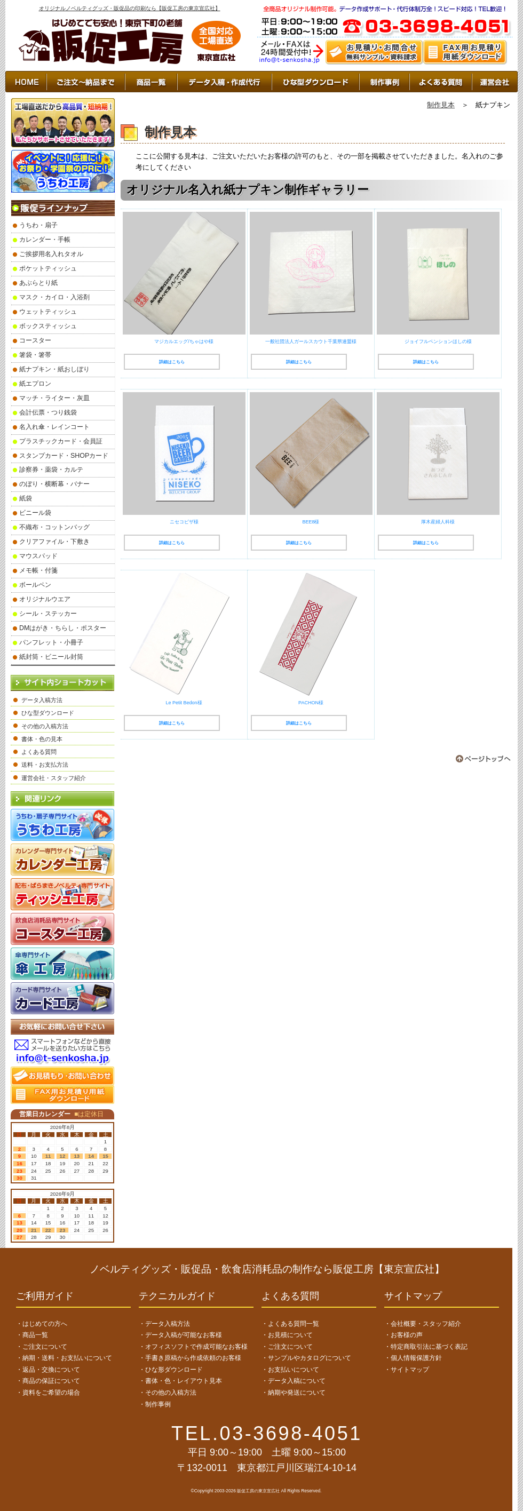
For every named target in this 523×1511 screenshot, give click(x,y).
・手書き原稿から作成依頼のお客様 (190, 1358)
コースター (35, 340)
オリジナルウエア (44, 599)
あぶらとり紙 (38, 283)
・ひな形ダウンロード (171, 1369)
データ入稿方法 (41, 700)
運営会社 (495, 81)
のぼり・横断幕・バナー (54, 484)
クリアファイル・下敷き (54, 541)
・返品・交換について (48, 1369)
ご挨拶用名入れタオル (51, 254)
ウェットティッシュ (48, 311)
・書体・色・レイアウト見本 (180, 1381)
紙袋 (25, 498)
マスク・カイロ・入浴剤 (54, 297)
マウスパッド (38, 556)
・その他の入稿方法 (167, 1392)
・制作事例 (155, 1404)
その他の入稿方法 (44, 726)
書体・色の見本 (41, 739)
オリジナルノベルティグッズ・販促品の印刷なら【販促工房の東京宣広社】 (129, 8)
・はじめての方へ (41, 1323)
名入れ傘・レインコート (54, 427)
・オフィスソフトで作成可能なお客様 (193, 1346)
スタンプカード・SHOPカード (63, 455)
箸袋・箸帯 (35, 355)
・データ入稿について (294, 1381)
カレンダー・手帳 (44, 239)
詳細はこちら (172, 362)
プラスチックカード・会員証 (60, 441)
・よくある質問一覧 (290, 1323)
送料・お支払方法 (44, 764)
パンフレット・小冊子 (51, 642)
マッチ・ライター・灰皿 (54, 398)
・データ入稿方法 (164, 1323)
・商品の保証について (48, 1381)
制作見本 (441, 105)
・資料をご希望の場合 (48, 1392)
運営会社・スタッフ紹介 (53, 778)
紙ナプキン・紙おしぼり (54, 369)
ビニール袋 (35, 512)
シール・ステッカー (48, 613)
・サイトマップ (406, 1369)
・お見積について (287, 1335)
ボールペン (35, 585)
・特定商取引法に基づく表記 (425, 1346)
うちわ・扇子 (38, 225)
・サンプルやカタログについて (306, 1358)
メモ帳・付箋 (38, 570)
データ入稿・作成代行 (224, 81)
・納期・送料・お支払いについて (64, 1358)
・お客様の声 (403, 1335)
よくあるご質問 (440, 81)
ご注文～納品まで (85, 81)
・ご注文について (41, 1346)
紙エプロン (35, 383)
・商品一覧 (32, 1335)
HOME (25, 81)
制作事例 (384, 81)
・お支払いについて (290, 1369)
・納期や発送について (294, 1392)
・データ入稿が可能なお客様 (180, 1335)
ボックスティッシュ (48, 326)
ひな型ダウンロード (315, 81)
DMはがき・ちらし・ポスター (62, 628)
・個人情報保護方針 (413, 1358)
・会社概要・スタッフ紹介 (422, 1323)
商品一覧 (151, 81)
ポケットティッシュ (48, 268)
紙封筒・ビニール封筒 (51, 657)
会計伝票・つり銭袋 (48, 412)
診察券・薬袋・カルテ (51, 469)
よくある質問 (39, 752)
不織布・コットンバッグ (54, 527)
